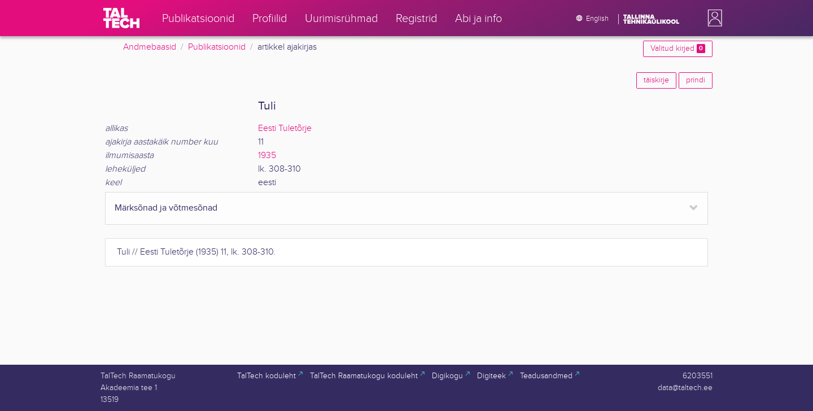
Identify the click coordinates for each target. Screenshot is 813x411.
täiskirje (656, 80)
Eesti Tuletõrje (285, 128)
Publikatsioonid (217, 47)
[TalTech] (121, 18)
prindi (695, 80)
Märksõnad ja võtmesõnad (166, 208)
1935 (267, 155)
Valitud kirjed (677, 48)
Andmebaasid (149, 47)
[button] (712, 18)
